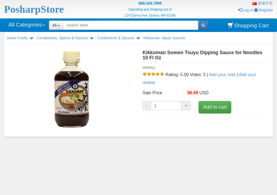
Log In (245, 10)
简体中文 (262, 3)
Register (263, 10)
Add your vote (222, 74)
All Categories (26, 25)
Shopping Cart (248, 25)
